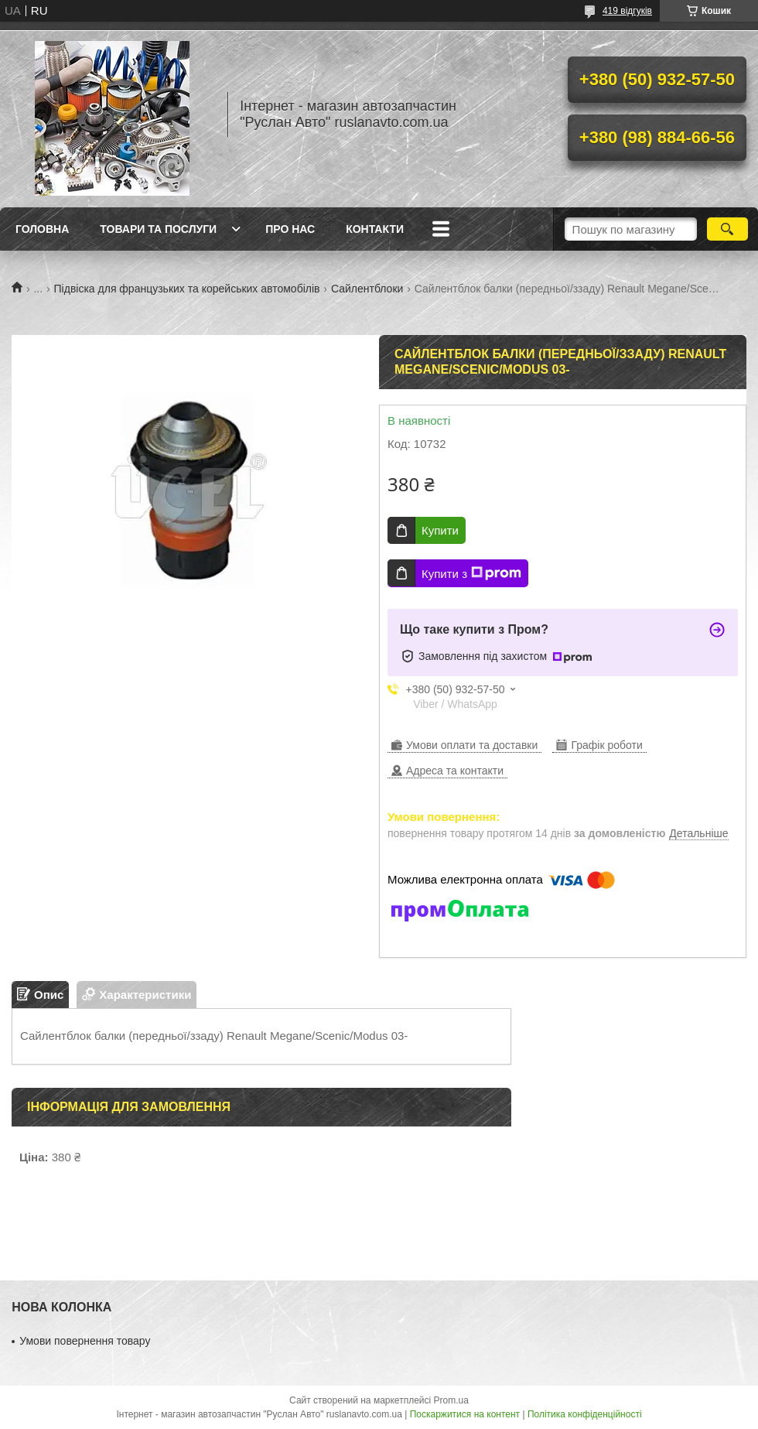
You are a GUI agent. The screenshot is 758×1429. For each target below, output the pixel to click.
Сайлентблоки (367, 288)
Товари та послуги (158, 229)
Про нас (290, 229)
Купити (440, 530)
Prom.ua (451, 1400)
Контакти (375, 229)
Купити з (471, 573)
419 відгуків (627, 10)
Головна (42, 229)
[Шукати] (727, 229)
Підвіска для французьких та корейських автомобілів (187, 288)
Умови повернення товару (84, 1341)
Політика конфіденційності (585, 1414)
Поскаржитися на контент (465, 1414)
